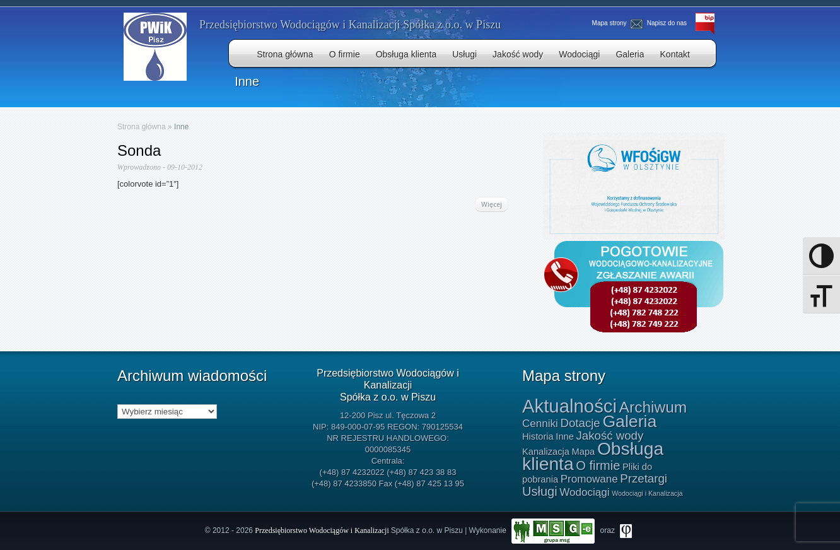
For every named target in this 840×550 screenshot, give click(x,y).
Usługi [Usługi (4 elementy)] (539, 491)
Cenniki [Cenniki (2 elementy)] (540, 424)
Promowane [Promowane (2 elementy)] (589, 479)
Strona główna (285, 54)
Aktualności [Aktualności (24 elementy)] (569, 405)
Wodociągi (579, 54)
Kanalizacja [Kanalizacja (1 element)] (545, 452)
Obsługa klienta (406, 54)
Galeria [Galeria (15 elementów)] (629, 421)
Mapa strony (609, 23)
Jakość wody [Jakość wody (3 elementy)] (609, 435)
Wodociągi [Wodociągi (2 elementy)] (584, 492)
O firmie (344, 54)
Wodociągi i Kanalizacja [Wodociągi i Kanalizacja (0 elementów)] (647, 493)
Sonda (139, 150)
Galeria (629, 54)
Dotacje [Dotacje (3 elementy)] (580, 423)
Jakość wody (518, 54)
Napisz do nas (660, 23)
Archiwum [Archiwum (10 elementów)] (653, 407)
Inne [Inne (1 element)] (565, 436)
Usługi (464, 54)
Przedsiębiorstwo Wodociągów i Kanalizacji (322, 530)
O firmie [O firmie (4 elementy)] (598, 465)
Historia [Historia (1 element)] (538, 436)
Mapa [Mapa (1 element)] (583, 452)
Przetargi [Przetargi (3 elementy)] (643, 478)
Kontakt (675, 54)
